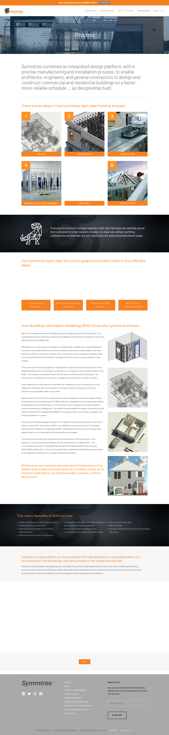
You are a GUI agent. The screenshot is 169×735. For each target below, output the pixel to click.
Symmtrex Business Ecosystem (76, 702)
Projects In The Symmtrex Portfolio (78, 705)
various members (50, 412)
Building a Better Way (73, 698)
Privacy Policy (70, 713)
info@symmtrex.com (127, 730)
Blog (66, 686)
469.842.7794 (113, 730)
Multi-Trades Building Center (76, 709)
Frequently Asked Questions (75, 690)
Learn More (104, 3)
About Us (68, 682)
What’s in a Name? (72, 694)
